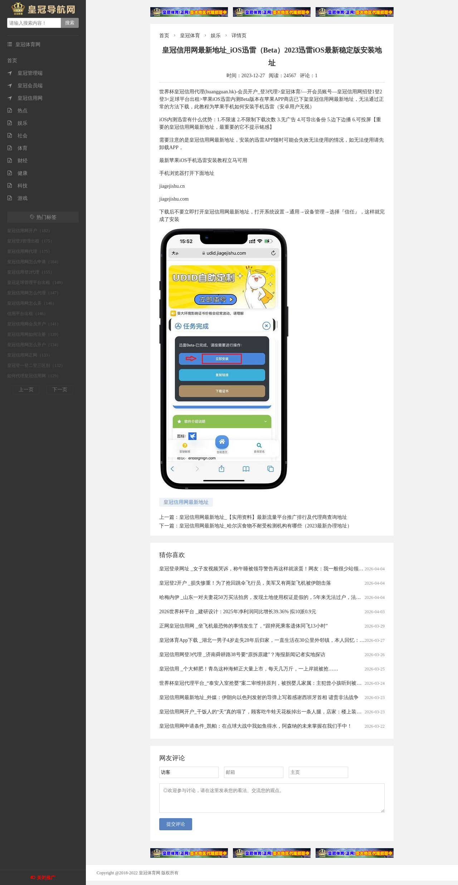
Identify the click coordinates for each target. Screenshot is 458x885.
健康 (17, 173)
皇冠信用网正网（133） (29, 355)
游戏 (17, 198)
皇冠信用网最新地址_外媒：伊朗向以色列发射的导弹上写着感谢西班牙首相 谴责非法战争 (259, 697)
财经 (17, 160)
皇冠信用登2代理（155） (30, 272)
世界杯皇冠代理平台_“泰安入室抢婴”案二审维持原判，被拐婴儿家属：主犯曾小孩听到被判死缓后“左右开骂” (280, 683)
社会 (17, 135)
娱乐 (17, 123)
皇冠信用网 (25, 98)
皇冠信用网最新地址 (186, 502)
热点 (17, 110)
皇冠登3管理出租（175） (30, 241)
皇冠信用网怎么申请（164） (34, 261)
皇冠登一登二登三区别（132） (36, 365)
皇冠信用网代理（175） (29, 251)
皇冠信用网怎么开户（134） (34, 344)
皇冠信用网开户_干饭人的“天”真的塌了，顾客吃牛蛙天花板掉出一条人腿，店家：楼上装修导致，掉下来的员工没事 (287, 711)
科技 (17, 185)
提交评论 (175, 828)
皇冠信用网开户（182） (29, 230)
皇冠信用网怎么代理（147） (34, 292)
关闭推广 (46, 877)
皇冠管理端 (25, 73)
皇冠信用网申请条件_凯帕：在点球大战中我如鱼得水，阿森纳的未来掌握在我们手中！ (255, 726)
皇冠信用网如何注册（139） (34, 334)
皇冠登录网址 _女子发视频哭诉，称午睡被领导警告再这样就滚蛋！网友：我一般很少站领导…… (266, 568)
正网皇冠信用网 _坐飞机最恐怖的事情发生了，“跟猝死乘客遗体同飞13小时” (243, 626)
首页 (12, 60)
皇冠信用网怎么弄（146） (32, 303)
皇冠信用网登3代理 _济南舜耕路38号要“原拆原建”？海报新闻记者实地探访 (242, 654)
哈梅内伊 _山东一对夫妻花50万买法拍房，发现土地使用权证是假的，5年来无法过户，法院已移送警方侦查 (277, 597)
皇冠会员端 (25, 85)
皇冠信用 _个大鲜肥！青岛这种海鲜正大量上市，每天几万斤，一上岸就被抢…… (248, 669)
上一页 (26, 389)
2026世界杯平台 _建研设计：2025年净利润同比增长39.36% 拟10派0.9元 (237, 611)
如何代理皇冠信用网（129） (34, 375)
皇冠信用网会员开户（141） (34, 323)
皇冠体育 (190, 35)
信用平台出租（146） (27, 313)
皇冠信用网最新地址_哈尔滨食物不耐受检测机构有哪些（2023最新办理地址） (265, 525)
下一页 (59, 389)
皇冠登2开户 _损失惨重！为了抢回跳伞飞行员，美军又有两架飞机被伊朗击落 (245, 583)
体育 (17, 148)
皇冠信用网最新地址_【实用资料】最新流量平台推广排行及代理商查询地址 (263, 517)
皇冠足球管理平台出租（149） (36, 282)
